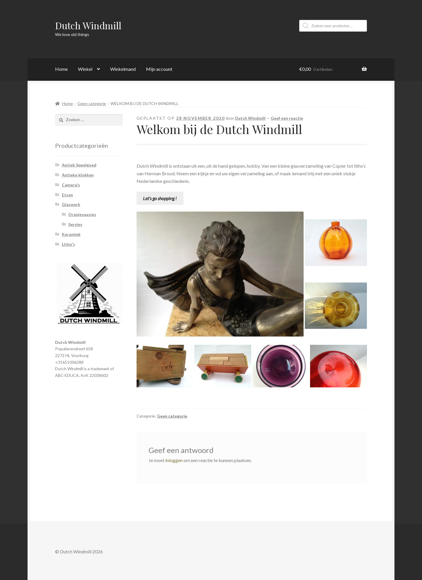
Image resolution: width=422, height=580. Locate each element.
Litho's (68, 244)
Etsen (67, 194)
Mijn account (159, 69)
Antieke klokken (78, 174)
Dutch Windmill (88, 25)
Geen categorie (91, 103)
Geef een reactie (287, 118)
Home (61, 69)
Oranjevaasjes (82, 214)
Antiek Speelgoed (79, 164)
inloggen (174, 460)
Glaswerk (71, 204)
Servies (75, 224)
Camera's (71, 184)
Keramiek (71, 234)
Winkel (85, 69)
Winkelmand (123, 69)
